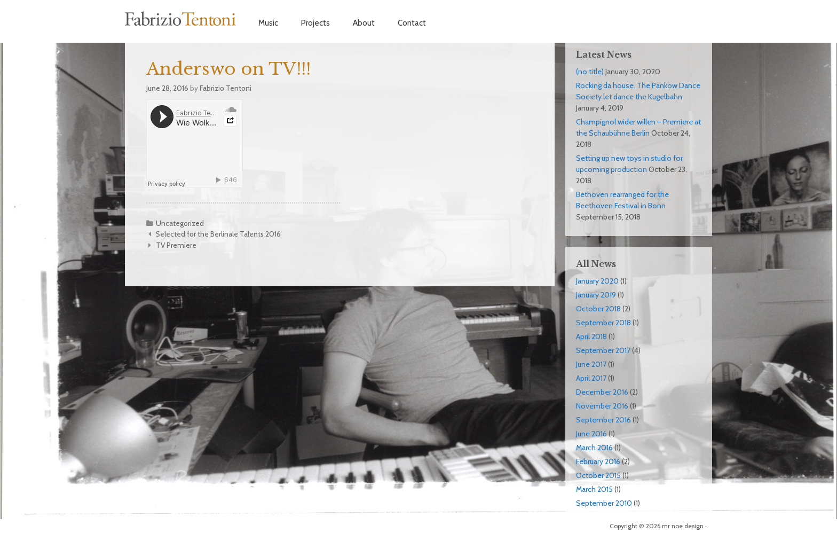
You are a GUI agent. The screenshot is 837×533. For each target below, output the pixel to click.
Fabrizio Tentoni (181, 18)
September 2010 (604, 503)
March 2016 (594, 447)
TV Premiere (176, 245)
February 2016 (598, 461)
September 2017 (603, 350)
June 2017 (591, 364)
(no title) (590, 71)
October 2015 (598, 475)
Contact (412, 23)
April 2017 (591, 378)
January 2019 (596, 295)
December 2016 (602, 392)
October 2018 (598, 308)
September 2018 (603, 322)
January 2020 (597, 281)
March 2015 (594, 489)
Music (268, 23)
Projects (315, 23)
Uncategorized (180, 223)
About (364, 23)
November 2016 (602, 406)
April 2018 (591, 336)
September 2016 (603, 420)
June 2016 (591, 433)
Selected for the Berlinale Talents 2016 (218, 234)
